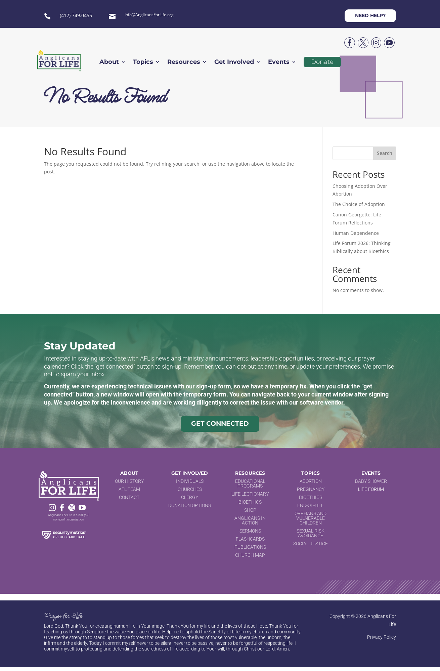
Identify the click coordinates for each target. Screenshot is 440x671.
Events (279, 62)
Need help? (370, 15)
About (109, 62)
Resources (183, 62)
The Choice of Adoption (359, 204)
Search (384, 153)
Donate (322, 62)
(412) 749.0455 (76, 15)
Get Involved (234, 62)
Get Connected (220, 423)
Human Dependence (356, 233)
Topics (143, 62)
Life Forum (371, 489)
